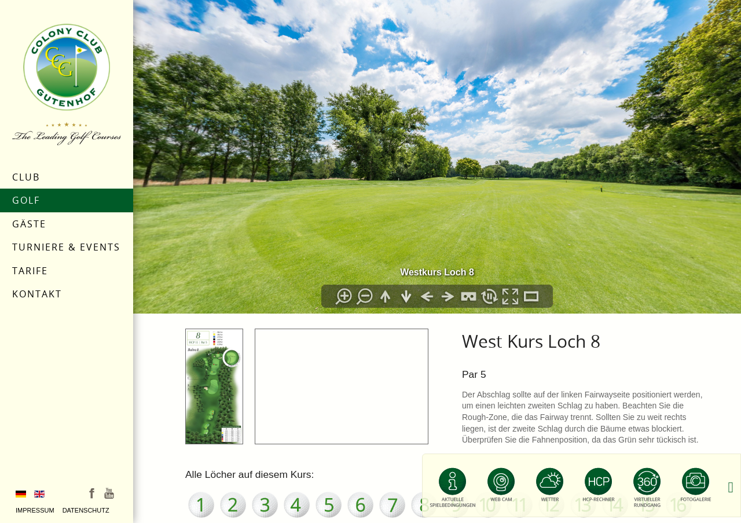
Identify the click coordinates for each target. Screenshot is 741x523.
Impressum (35, 510)
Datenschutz (86, 510)
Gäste (29, 224)
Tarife (30, 270)
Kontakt (37, 294)
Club (26, 177)
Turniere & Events (66, 247)
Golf (26, 200)
